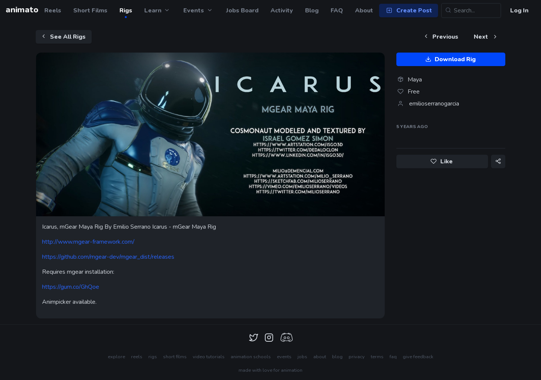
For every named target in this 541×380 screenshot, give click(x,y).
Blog (312, 10)
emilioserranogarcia (434, 104)
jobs (302, 356)
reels (136, 356)
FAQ (337, 10)
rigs (152, 356)
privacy (357, 356)
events (284, 356)
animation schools (251, 356)
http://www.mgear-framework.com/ (88, 242)
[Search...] (471, 10)
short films (175, 356)
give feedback (418, 356)
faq (393, 356)
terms (377, 356)
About (364, 10)
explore (116, 356)
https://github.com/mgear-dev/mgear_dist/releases (108, 257)
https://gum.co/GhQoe (70, 287)
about (319, 356)
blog (337, 356)
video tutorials (209, 356)
